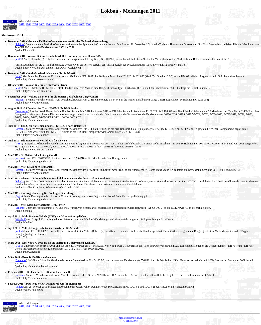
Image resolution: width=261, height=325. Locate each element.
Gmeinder (20, 260)
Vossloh (19, 158)
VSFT (18, 59)
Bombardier (21, 111)
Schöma (19, 44)
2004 (61, 24)
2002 (75, 24)
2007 (41, 24)
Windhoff (20, 219)
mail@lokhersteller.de (130, 317)
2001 (81, 24)
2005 (55, 24)
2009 (28, 24)
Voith (18, 76)
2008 (35, 24)
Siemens (19, 99)
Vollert (19, 231)
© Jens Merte (130, 320)
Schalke (19, 181)
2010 (21, 24)
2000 (88, 24)
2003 (68, 24)
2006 (48, 24)
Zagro (18, 196)
